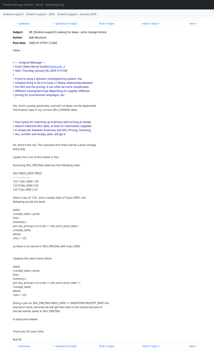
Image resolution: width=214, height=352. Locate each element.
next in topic (150, 23)
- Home (23, 5)
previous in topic (66, 23)
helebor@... (56, 66)
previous (24, 23)
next (192, 23)
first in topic (106, 23)
